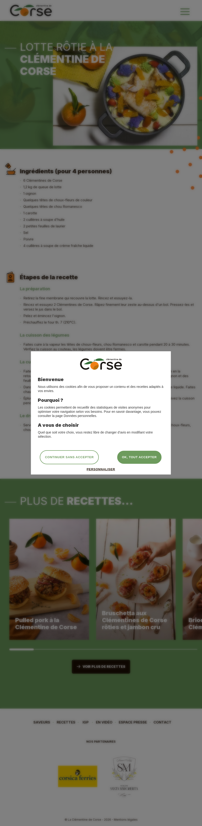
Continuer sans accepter (69, 457)
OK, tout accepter (139, 457)
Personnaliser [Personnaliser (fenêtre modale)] (101, 469)
